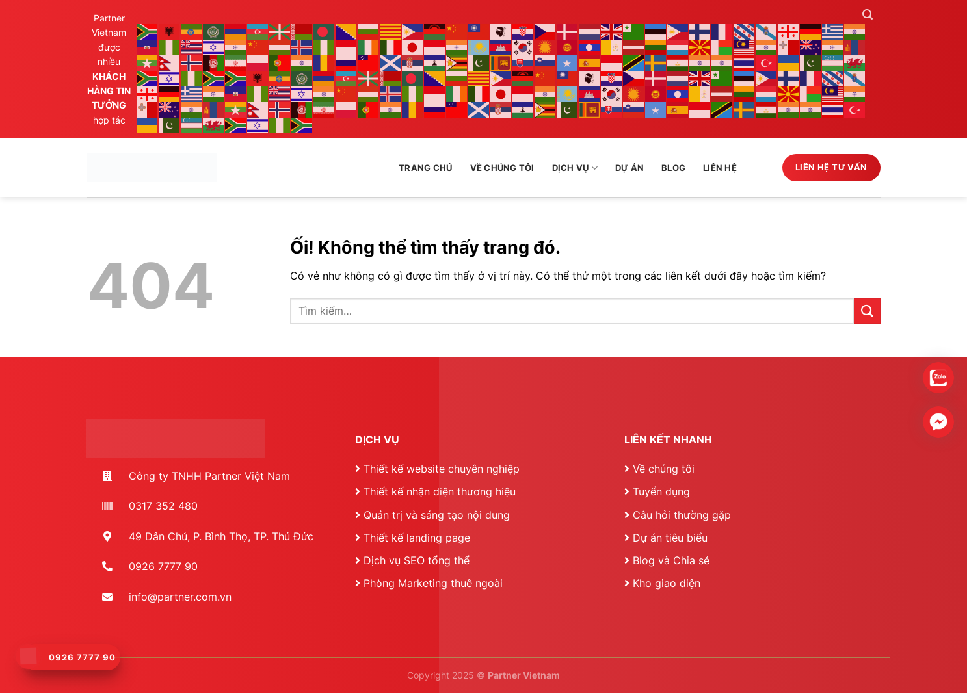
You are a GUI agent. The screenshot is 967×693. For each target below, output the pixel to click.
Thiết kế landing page (417, 537)
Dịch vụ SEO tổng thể (417, 560)
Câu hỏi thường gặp (682, 514)
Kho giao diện (666, 583)
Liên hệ (720, 168)
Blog (673, 168)
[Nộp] (867, 311)
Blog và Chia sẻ (671, 560)
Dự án (629, 168)
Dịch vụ (575, 168)
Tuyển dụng (661, 491)
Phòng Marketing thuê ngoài (433, 583)
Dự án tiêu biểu (670, 537)
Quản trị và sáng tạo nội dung (437, 514)
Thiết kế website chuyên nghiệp (442, 468)
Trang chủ (425, 168)
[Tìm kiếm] (867, 14)
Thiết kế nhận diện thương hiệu (440, 491)
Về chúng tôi (502, 168)
